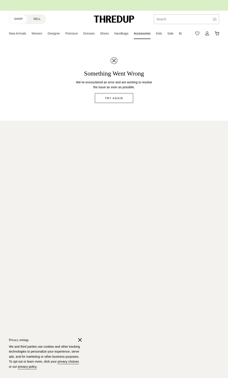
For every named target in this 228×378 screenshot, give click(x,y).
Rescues (83, 250)
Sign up (207, 157)
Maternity (83, 176)
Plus (80, 184)
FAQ (12, 208)
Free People (17, 298)
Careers (14, 176)
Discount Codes (88, 282)
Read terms (169, 147)
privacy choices (68, 361)
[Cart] (217, 33)
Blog (12, 152)
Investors (15, 200)
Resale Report (19, 160)
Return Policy (18, 217)
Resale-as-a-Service (23, 184)
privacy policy (27, 366)
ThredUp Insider (88, 266)
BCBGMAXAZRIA (21, 274)
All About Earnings (89, 329)
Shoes (81, 192)
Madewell (15, 315)
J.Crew (14, 250)
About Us (15, 144)
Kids (80, 152)
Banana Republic (21, 266)
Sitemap (82, 290)
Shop (18, 19)
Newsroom (16, 192)
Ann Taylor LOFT (21, 258)
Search (161, 19)
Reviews (15, 225)
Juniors (82, 160)
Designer (83, 168)
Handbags (84, 200)
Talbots (14, 290)
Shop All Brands (20, 323)
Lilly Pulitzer (17, 306)
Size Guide (84, 258)
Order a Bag (85, 313)
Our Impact (16, 168)
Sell (37, 19)
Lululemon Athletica (22, 282)
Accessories (85, 208)
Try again (114, 98)
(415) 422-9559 (202, 365)
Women (82, 144)
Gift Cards (84, 274)
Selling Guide (86, 321)
